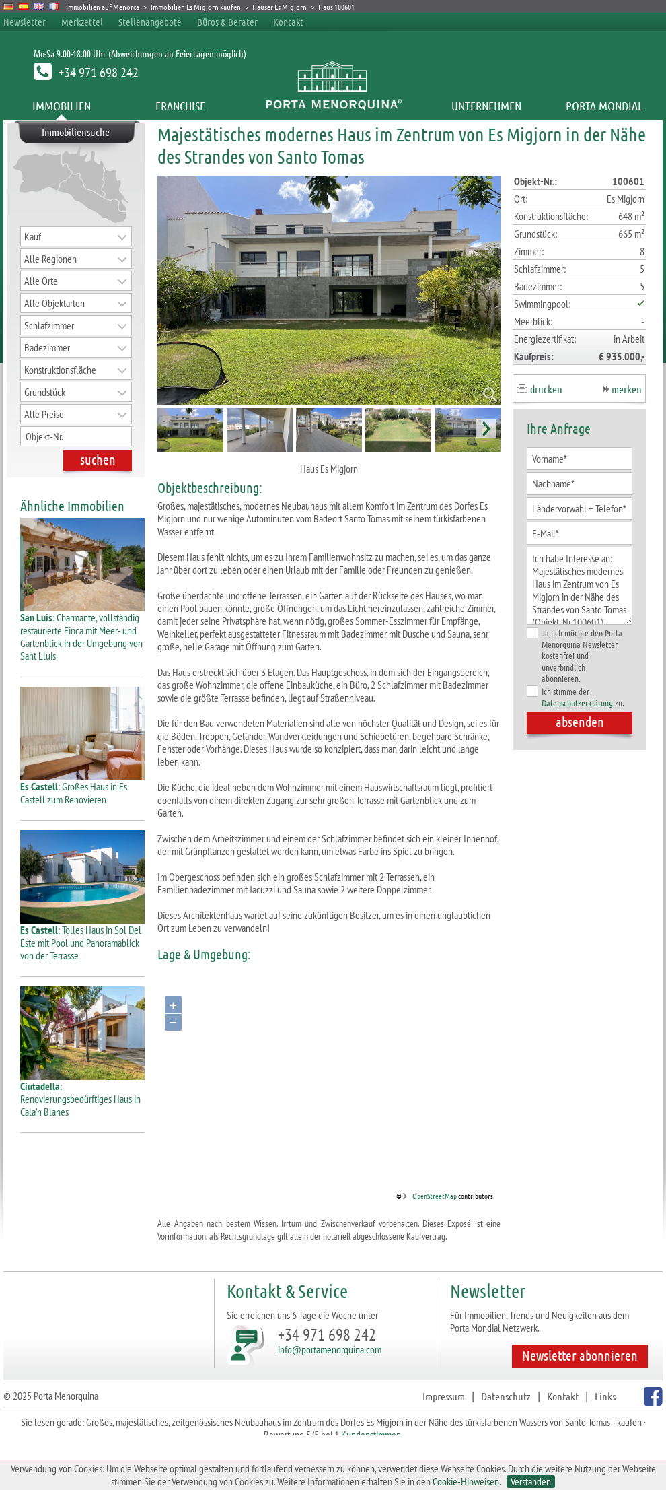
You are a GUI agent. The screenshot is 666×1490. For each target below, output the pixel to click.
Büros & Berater (227, 21)
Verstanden (531, 1481)
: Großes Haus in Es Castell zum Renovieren (82, 788)
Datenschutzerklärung (577, 702)
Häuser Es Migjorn (279, 6)
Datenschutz (506, 1396)
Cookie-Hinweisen (466, 1481)
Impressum (443, 1396)
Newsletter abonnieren (580, 1355)
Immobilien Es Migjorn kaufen (196, 6)
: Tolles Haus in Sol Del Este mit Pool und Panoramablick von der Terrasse (82, 937)
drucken (546, 388)
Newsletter (24, 21)
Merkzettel (82, 21)
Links (605, 1396)
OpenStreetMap (434, 1195)
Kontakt (288, 21)
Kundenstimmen (371, 1435)
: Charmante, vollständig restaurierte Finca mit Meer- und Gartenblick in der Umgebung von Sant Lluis (82, 632)
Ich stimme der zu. (575, 696)
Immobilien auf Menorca (102, 6)
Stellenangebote (150, 21)
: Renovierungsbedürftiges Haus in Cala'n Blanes (82, 1093)
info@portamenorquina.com (329, 1349)
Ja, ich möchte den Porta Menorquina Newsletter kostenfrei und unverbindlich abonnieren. (574, 655)
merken (627, 388)
